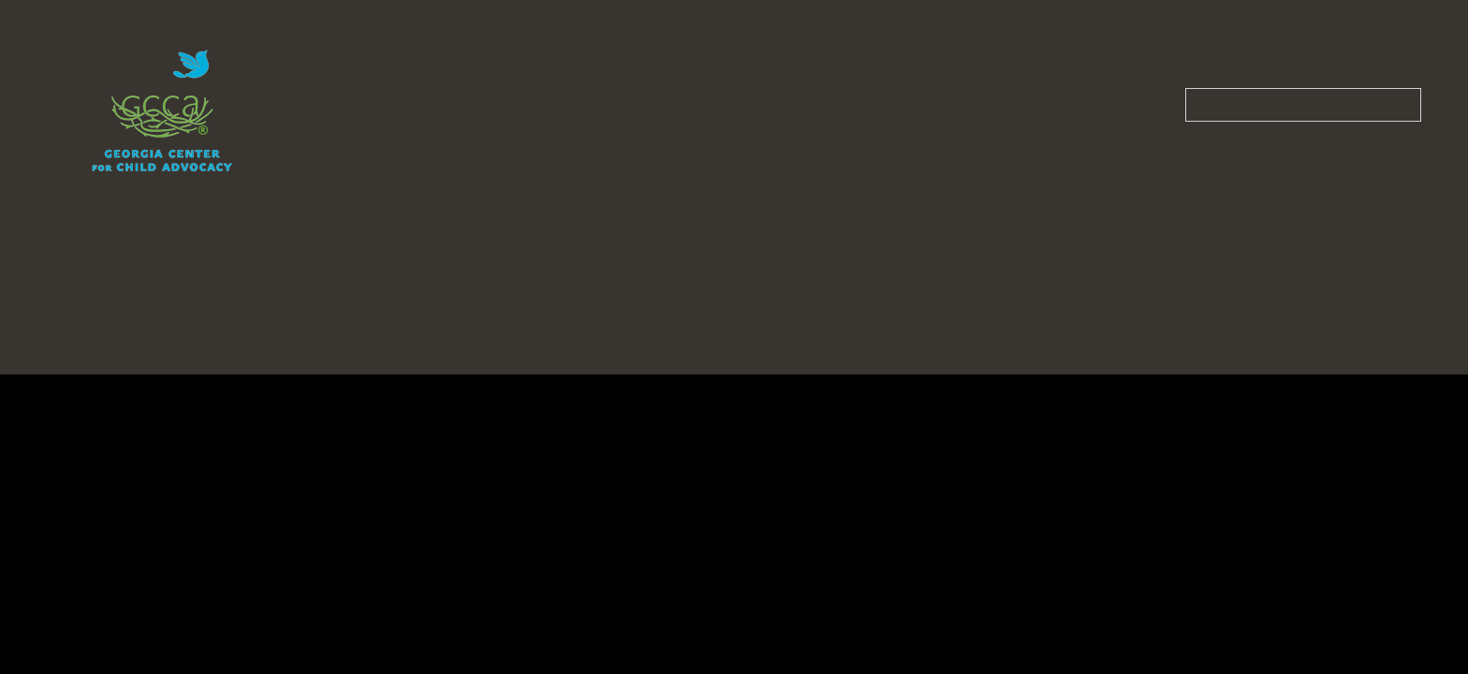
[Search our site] (1303, 105)
